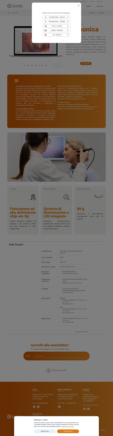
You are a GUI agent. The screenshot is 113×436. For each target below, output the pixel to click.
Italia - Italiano (53, 26)
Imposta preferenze (68, 426)
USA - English (53, 35)
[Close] (78, 5)
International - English (55, 17)
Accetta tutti (68, 431)
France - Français (54, 30)
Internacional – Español (55, 21)
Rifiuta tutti (45, 431)
